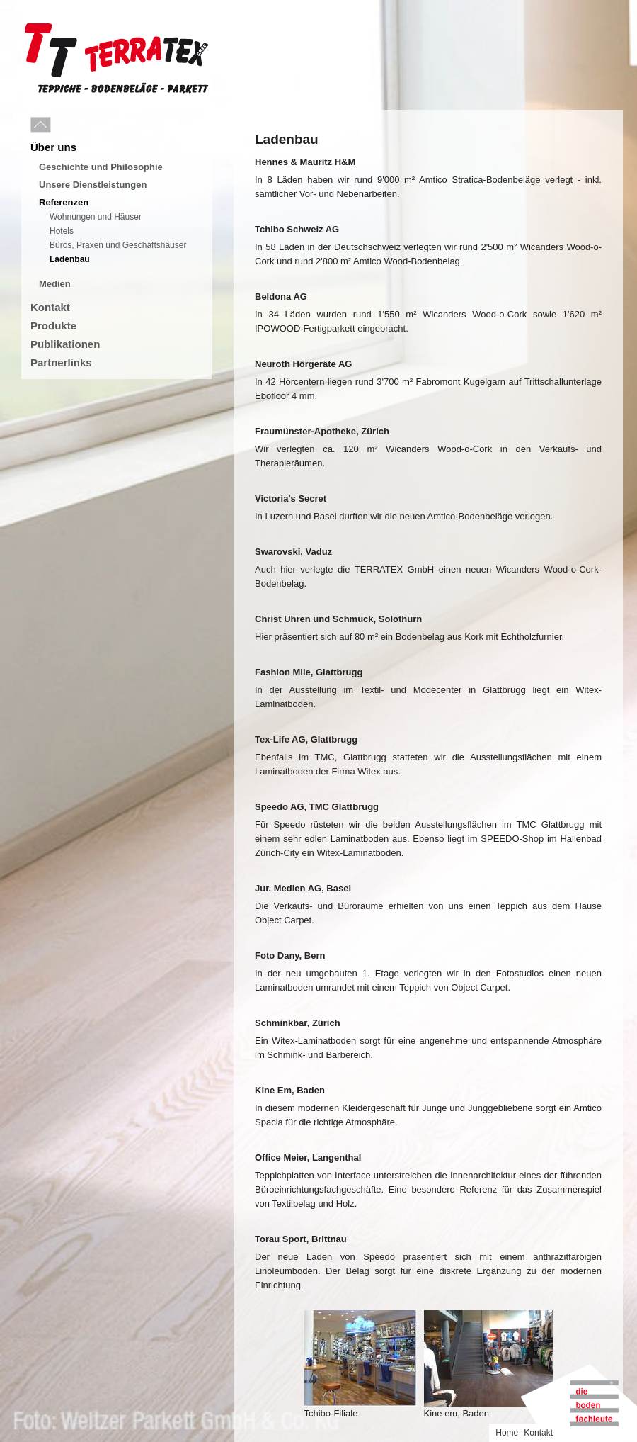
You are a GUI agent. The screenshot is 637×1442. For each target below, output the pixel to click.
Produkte (53, 326)
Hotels (62, 231)
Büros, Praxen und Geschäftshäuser (118, 245)
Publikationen (65, 344)
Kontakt (50, 307)
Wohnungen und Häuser (96, 217)
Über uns (53, 147)
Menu (72, 125)
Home (506, 1433)
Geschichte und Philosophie (101, 167)
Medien (55, 283)
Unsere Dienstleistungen (93, 184)
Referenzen (63, 202)
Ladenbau (70, 259)
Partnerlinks (61, 362)
